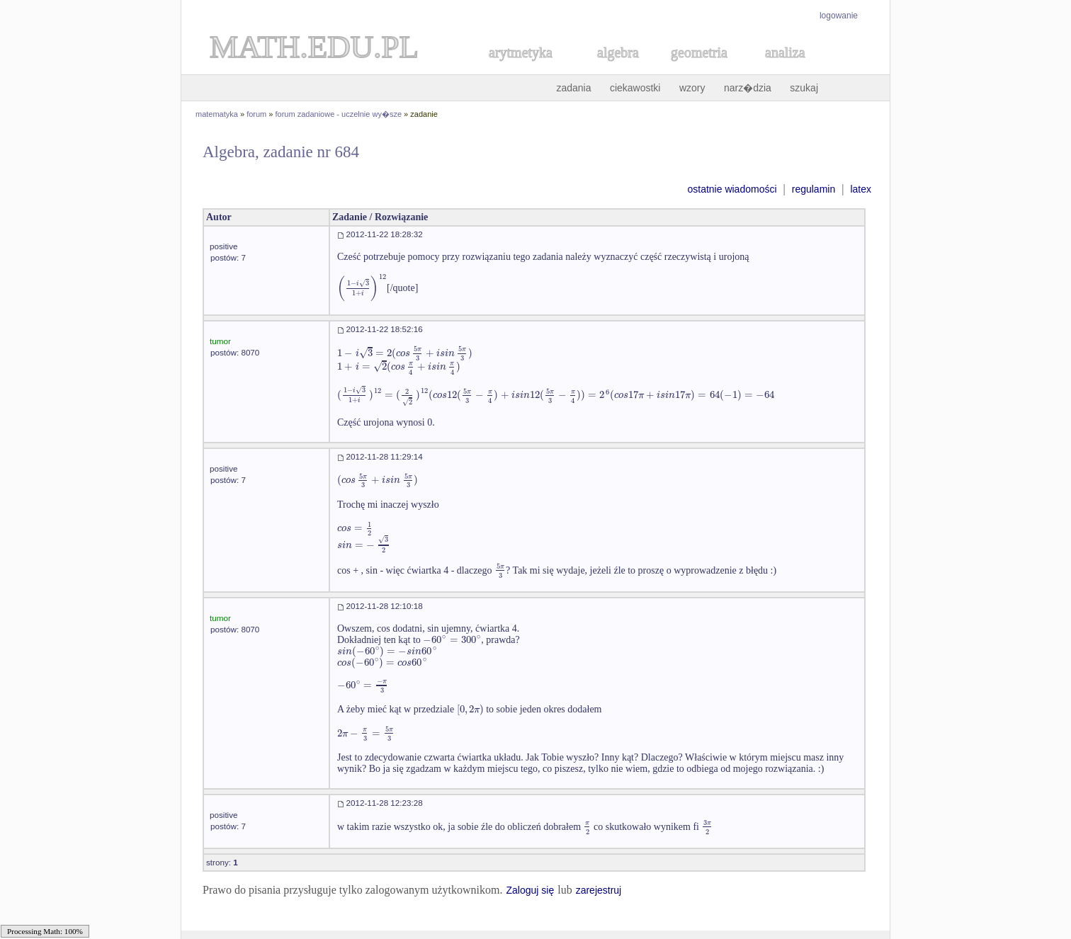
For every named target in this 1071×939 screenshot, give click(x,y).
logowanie (839, 16)
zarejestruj (599, 890)
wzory (692, 87)
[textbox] (362, 288)
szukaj (804, 87)
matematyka (217, 114)
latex (860, 189)
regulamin (813, 189)
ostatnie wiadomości (731, 189)
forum (256, 114)
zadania (573, 87)
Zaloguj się (530, 890)
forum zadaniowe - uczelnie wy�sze (339, 114)
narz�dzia (747, 87)
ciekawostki (635, 87)
